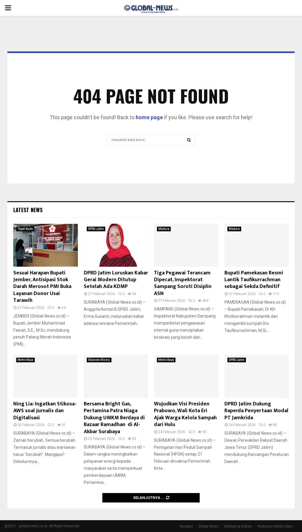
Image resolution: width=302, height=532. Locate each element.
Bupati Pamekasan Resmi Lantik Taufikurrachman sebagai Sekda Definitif (254, 280)
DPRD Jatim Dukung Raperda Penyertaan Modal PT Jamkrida (256, 411)
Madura (163, 228)
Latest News (27, 210)
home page (149, 117)
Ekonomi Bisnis (99, 359)
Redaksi (186, 526)
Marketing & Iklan (238, 526)
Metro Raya (25, 359)
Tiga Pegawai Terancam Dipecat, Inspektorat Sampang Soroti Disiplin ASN (182, 283)
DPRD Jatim (96, 228)
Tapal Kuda (25, 228)
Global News (208, 526)
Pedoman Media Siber (275, 526)
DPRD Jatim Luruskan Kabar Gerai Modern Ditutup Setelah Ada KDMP (116, 280)
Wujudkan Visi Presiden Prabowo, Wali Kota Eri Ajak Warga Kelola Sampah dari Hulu (185, 414)
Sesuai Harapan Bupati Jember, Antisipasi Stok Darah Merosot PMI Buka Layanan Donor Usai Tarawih (42, 287)
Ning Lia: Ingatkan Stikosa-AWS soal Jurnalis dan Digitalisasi (44, 411)
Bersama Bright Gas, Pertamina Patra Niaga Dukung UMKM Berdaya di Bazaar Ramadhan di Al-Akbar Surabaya (114, 418)
